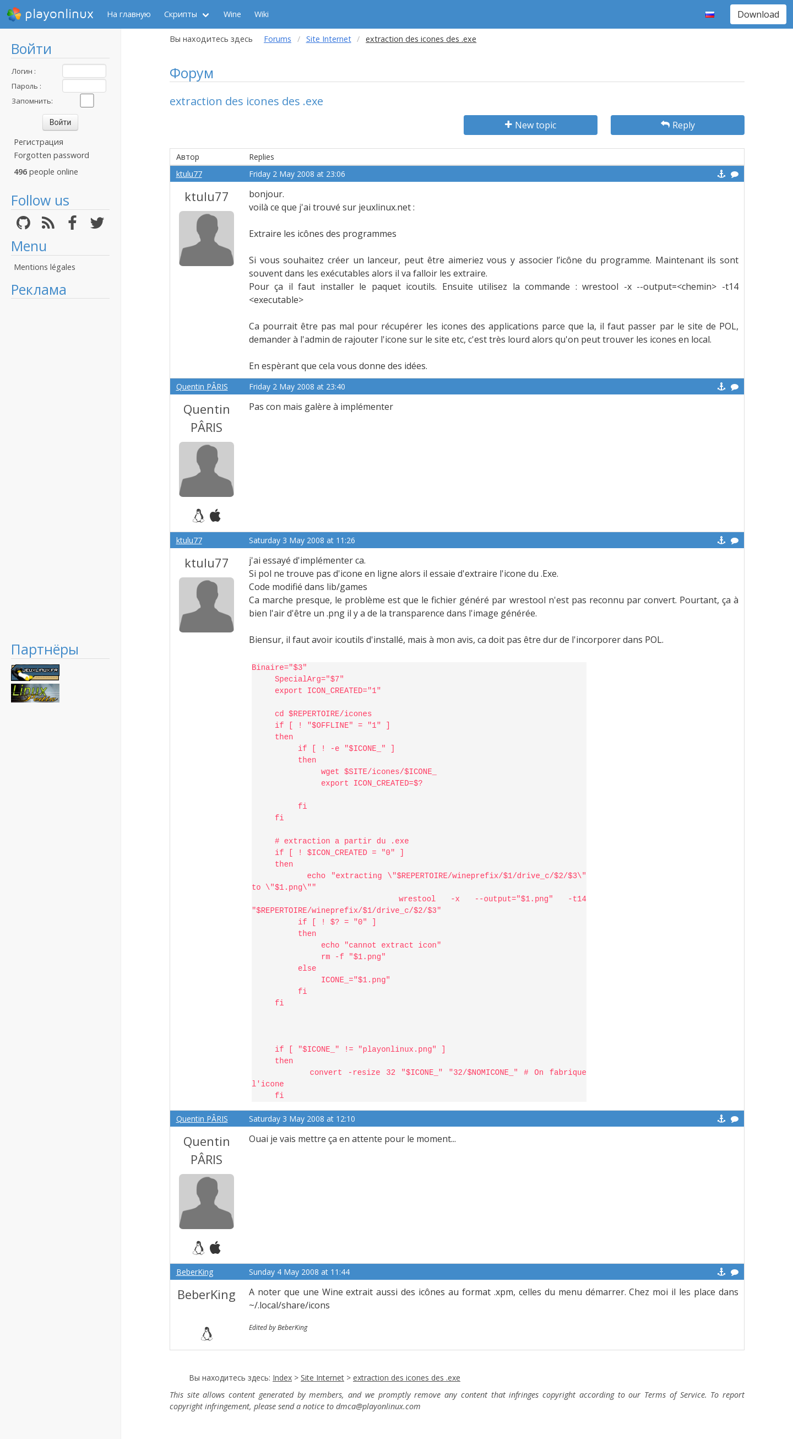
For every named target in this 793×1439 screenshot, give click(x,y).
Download (758, 14)
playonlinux (50, 14)
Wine (232, 14)
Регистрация (38, 142)
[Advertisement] (60, 469)
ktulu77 (189, 174)
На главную (129, 14)
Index (282, 1377)
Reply (678, 125)
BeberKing (194, 1272)
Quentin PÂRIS (202, 386)
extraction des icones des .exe (406, 1377)
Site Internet (328, 39)
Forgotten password (51, 155)
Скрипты (180, 14)
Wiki (261, 14)
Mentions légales (44, 267)
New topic (530, 125)
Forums (277, 39)
